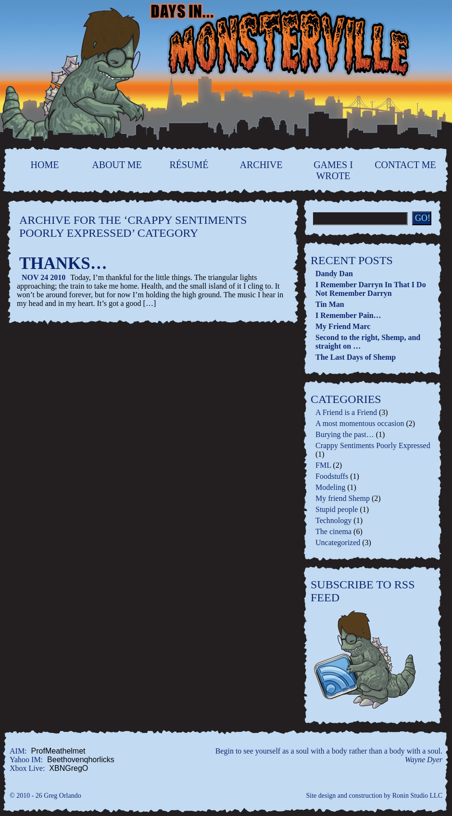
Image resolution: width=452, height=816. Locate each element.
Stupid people (336, 509)
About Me (117, 164)
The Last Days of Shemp (355, 357)
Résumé (188, 164)
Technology (333, 520)
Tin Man (329, 304)
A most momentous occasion (359, 423)
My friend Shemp (342, 498)
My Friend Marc (342, 326)
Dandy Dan (334, 273)
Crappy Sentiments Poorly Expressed (372, 445)
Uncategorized (337, 542)
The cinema (333, 531)
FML (323, 465)
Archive (261, 164)
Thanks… (63, 263)
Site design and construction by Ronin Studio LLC (374, 795)
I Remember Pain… (348, 315)
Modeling (330, 487)
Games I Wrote (333, 170)
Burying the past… (344, 434)
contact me (405, 164)
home (45, 164)
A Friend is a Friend (346, 412)
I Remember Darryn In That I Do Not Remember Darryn (370, 288)
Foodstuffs (331, 476)
